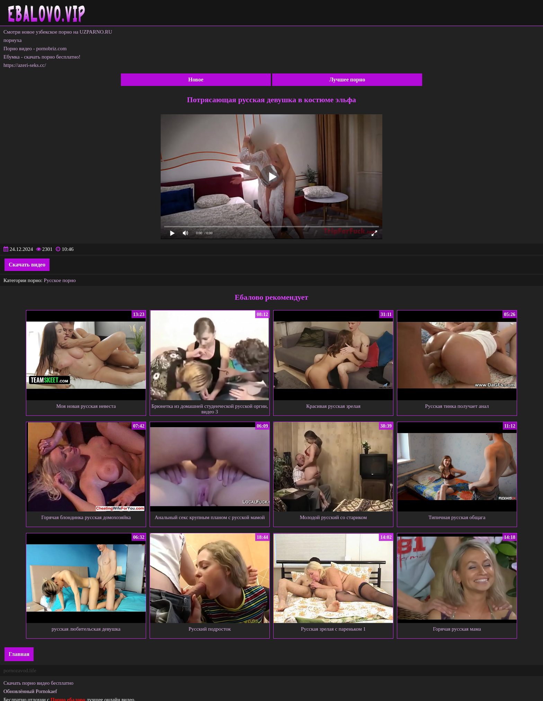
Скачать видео (27, 265)
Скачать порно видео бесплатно (38, 683)
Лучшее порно (347, 79)
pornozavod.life (19, 670)
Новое (196, 79)
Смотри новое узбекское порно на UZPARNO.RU (57, 32)
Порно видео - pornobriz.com (34, 48)
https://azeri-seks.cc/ (24, 65)
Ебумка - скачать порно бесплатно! (41, 57)
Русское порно (59, 280)
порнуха (12, 40)
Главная (19, 654)
